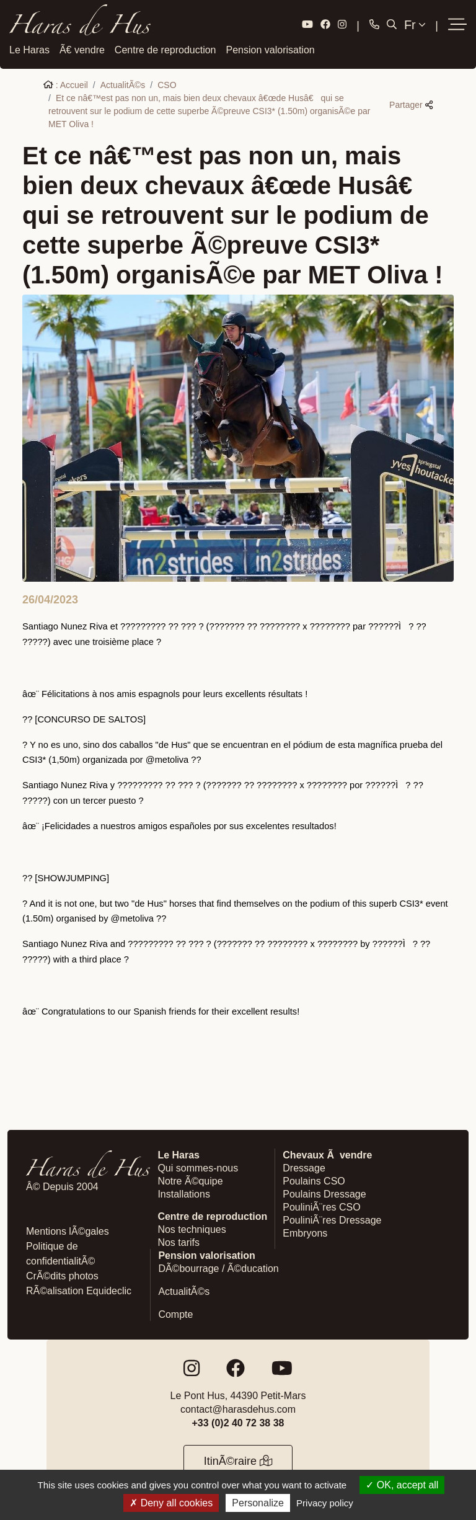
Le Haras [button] (29, 48)
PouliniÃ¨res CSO (321, 1206)
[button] (457, 24)
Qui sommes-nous (197, 1167)
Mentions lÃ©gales (67, 1230)
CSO (166, 84)
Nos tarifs (178, 1241)
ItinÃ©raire (238, 1460)
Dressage (304, 1167)
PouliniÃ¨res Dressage (332, 1219)
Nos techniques (191, 1228)
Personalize (258, 1503)
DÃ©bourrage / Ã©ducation (218, 1267)
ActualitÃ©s (123, 84)
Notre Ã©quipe (190, 1180)
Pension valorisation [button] (270, 48)
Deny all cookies (171, 1503)
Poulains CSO (314, 1180)
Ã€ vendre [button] (82, 48)
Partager (411, 104)
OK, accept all (402, 1485)
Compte (175, 1313)
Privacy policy (324, 1503)
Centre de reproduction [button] (165, 48)
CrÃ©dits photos (62, 1274)
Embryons (305, 1232)
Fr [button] (414, 24)
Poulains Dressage (324, 1193)
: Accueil (65, 84)
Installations (183, 1193)
